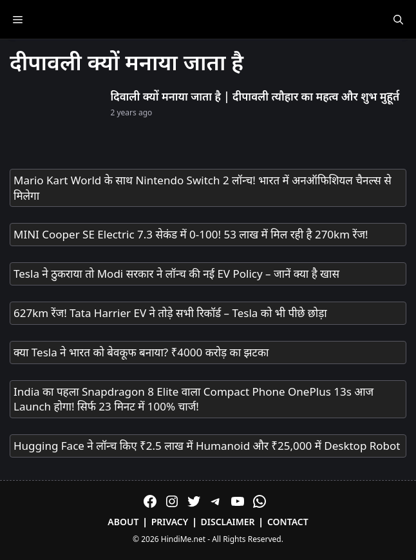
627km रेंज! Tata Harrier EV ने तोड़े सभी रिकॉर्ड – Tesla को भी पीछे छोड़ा (170, 312)
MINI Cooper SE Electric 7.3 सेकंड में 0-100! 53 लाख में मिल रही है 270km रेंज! (191, 234)
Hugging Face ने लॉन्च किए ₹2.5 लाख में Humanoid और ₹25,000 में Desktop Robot (207, 445)
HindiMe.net (183, 539)
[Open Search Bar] (398, 19)
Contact (287, 522)
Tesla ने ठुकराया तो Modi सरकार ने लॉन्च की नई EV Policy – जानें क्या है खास (176, 273)
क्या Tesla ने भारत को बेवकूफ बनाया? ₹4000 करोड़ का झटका (141, 352)
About (123, 522)
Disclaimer (228, 522)
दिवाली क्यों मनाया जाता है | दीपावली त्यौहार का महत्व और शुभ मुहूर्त (255, 96)
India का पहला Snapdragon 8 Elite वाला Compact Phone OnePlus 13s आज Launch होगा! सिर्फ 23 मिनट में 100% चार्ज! (193, 399)
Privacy (170, 522)
